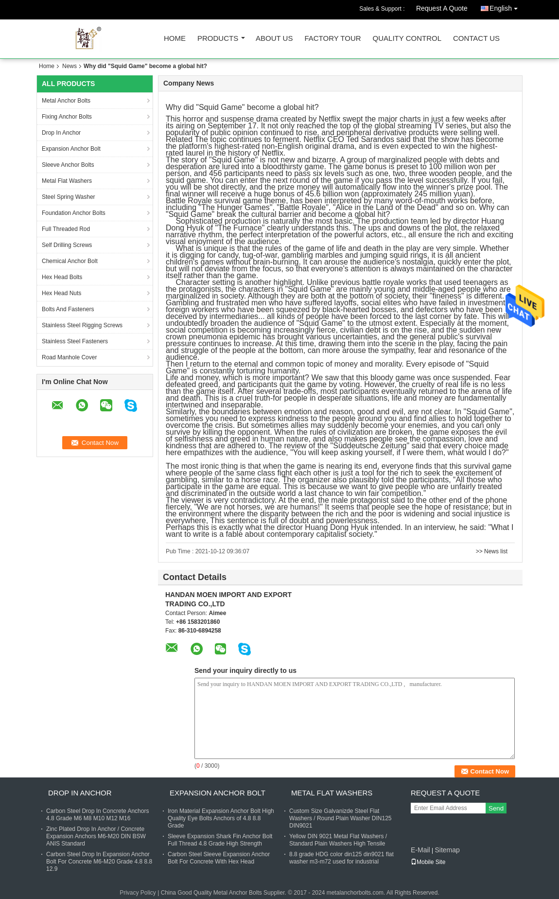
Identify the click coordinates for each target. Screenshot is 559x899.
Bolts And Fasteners (68, 309)
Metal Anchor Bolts (66, 100)
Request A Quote (442, 8)
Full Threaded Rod (66, 229)
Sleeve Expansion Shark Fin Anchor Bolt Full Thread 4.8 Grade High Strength (220, 840)
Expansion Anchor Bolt (71, 148)
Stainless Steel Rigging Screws (82, 325)
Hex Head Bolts (62, 277)
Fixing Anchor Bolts (67, 116)
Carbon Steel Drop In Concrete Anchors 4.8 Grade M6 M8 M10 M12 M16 (97, 815)
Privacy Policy (138, 892)
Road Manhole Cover (69, 357)
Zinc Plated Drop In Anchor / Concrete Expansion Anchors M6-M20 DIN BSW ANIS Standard (96, 836)
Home (175, 38)
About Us (274, 38)
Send (496, 808)
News (69, 66)
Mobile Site (428, 862)
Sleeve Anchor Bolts (68, 164)
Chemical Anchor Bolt (70, 261)
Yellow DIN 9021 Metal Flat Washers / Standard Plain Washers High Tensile (338, 840)
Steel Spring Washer (68, 197)
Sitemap (447, 850)
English (506, 6)
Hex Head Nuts (61, 293)
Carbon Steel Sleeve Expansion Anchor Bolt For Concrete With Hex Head (219, 858)
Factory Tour (332, 38)
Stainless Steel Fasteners (75, 341)
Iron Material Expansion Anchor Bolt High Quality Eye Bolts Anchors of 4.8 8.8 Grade (221, 818)
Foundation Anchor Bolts (73, 213)
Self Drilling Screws (67, 245)
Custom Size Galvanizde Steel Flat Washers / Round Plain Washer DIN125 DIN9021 (340, 818)
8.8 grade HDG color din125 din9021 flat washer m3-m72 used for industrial (341, 858)
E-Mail (420, 850)
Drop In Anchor (61, 132)
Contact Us (476, 38)
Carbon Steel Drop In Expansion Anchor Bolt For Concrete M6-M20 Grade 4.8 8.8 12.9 (99, 861)
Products (217, 38)
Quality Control (407, 38)
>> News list (491, 551)
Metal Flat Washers (67, 180)
